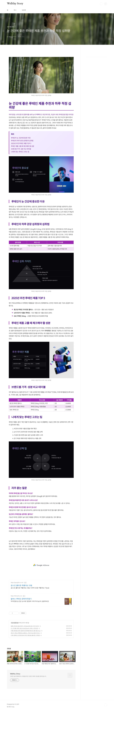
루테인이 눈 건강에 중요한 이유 (21, 164)
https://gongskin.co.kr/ (17, 608)
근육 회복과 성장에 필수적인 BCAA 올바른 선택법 (25, 661)
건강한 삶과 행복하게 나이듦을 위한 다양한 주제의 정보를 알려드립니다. (28, 702)
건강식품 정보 (14, 648)
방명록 (24, 10)
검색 (101, 3)
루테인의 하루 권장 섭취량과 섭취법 (22, 166)
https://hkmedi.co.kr (16, 622)
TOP (105, 730)
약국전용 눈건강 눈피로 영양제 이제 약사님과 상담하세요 (30, 627)
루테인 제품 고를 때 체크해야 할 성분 (22, 172)
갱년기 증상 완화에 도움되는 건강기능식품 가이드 (25, 659)
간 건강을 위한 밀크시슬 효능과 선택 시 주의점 (24, 654)
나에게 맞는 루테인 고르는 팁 (20, 177)
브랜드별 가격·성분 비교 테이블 (21, 175)
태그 (15, 10)
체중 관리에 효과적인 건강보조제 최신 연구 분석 (25, 652)
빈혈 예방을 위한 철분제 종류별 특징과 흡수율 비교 (26, 656)
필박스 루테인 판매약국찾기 (21, 625)
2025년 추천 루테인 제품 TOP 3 (21, 169)
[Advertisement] (41, 68)
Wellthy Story (15, 3)
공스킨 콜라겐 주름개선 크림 (21, 611)
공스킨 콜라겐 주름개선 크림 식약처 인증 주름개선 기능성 (30, 613)
